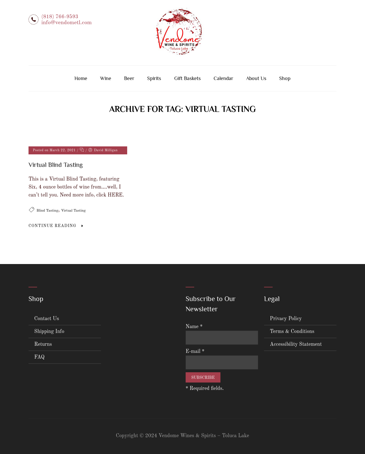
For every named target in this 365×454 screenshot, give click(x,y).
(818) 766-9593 (59, 16)
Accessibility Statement (296, 344)
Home (80, 78)
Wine (105, 78)
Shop (285, 78)
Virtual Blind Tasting (56, 164)
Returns (43, 344)
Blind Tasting (47, 210)
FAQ (39, 357)
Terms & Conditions (292, 331)
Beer (129, 78)
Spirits (154, 78)
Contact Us (46, 318)
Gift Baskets (187, 78)
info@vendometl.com (66, 23)
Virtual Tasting (73, 210)
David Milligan (106, 150)
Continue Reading (52, 226)
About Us (256, 78)
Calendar (223, 78)
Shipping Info (49, 331)
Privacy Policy (286, 318)
